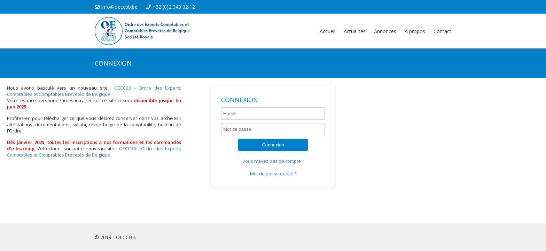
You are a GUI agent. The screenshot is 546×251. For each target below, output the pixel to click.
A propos (415, 31)
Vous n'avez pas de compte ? (273, 161)
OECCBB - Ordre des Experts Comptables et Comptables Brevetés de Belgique (94, 91)
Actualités (355, 31)
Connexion (273, 144)
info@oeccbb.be (116, 6)
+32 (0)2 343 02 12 (170, 6)
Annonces (385, 31)
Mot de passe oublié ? (273, 173)
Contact (442, 31)
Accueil (327, 31)
